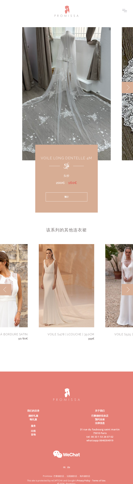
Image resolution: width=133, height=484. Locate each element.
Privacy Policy (83, 480)
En (68, 467)
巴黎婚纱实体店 (99, 415)
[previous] (5, 289)
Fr (64, 467)
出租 (33, 430)
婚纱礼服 (33, 415)
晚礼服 (33, 419)
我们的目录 (33, 410)
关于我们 (100, 410)
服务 (33, 425)
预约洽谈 (100, 419)
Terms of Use (98, 480)
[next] (127, 87)
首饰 (33, 434)
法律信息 (100, 423)
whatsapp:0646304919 (99, 440)
